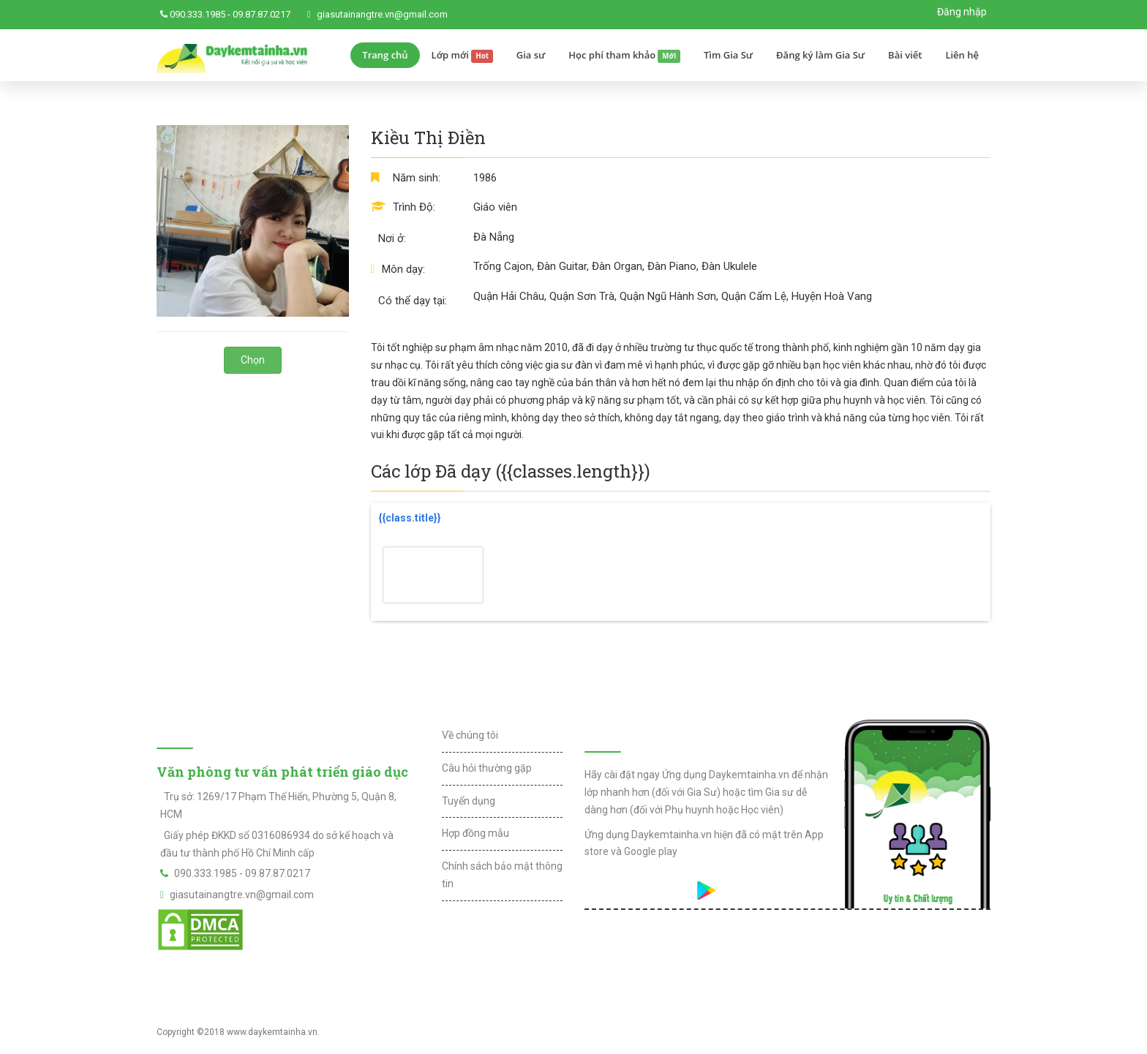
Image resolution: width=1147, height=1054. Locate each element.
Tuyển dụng (468, 801)
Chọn (253, 360)
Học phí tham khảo (624, 55)
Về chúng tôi (470, 735)
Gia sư (531, 54)
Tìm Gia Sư (728, 54)
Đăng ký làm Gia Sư (820, 54)
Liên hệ (962, 54)
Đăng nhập (962, 12)
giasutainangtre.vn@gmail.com (382, 14)
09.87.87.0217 (261, 14)
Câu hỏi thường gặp (487, 768)
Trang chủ (384, 54)
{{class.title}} (409, 518)
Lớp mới (462, 55)
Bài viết (905, 54)
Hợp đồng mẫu (475, 833)
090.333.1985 (197, 14)
